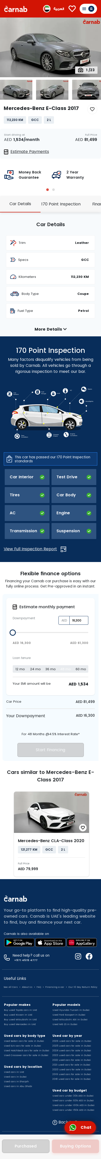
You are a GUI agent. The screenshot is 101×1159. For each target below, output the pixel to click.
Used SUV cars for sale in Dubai (22, 1045)
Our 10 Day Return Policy (82, 987)
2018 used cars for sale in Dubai (71, 1079)
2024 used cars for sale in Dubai (71, 1050)
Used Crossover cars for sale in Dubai (26, 1055)
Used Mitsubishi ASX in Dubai (70, 1019)
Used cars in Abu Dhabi (18, 1086)
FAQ (39, 987)
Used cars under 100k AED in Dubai (73, 1105)
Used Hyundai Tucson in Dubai (71, 1010)
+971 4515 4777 (25, 960)
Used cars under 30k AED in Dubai (73, 1095)
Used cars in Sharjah (16, 1081)
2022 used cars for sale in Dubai (71, 1060)
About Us (27, 987)
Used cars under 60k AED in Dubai (73, 1100)
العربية (58, 9)
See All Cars (11, 987)
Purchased (26, 1146)
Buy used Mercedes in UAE (20, 1024)
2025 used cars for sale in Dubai (71, 1045)
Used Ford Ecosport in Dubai (68, 1014)
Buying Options (75, 1146)
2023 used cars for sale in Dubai (71, 1055)
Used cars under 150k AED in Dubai (73, 1110)
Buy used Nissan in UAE (18, 1014)
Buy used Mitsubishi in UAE (20, 1019)
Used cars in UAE (14, 1072)
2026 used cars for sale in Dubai (71, 1041)
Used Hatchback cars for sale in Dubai (26, 1050)
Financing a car (54, 987)
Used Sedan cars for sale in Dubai (24, 1041)
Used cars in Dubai (15, 1076)
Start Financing (50, 750)
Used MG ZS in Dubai (64, 1024)
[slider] (13, 632)
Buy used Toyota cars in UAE (20, 1010)
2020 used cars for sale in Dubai (71, 1069)
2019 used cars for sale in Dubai (71, 1074)
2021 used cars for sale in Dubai (71, 1064)
